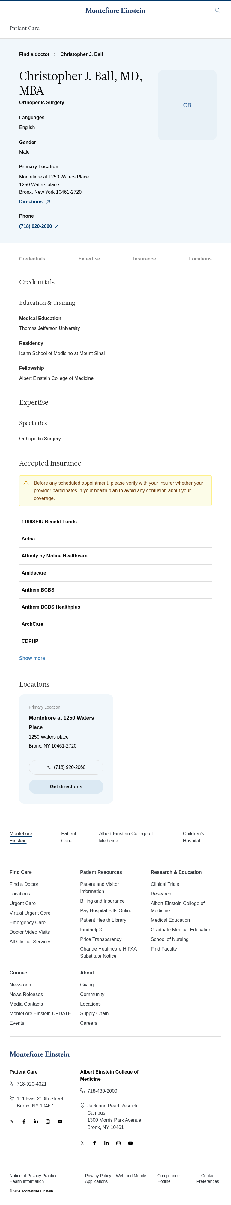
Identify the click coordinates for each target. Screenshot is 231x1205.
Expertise (89, 258)
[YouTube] (60, 1121)
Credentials (32, 258)
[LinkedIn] (36, 1121)
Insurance (144, 258)
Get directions (66, 786)
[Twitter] (12, 1121)
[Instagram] (48, 1121)
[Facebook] (24, 1121)
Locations (200, 258)
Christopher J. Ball (81, 54)
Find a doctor (34, 54)
